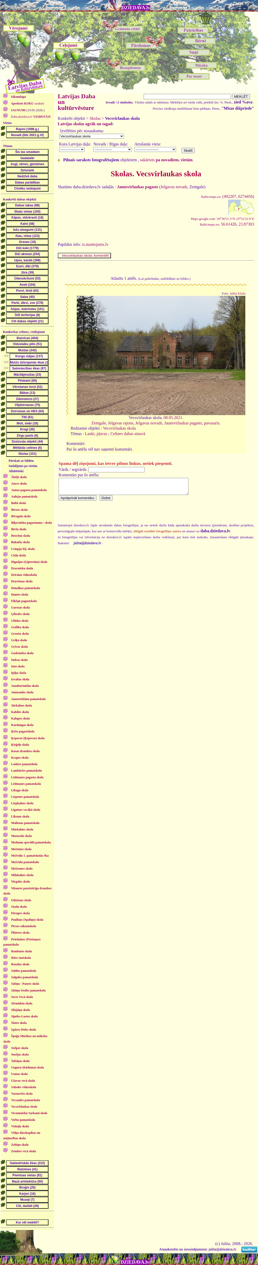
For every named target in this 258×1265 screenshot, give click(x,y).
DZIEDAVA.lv (136, 7)
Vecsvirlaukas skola (119, 428)
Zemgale (99, 423)
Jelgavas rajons (120, 423)
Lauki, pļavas (96, 433)
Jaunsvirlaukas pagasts (183, 423)
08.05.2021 (173, 417)
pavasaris (212, 423)
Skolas (95, 118)
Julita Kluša (238, 293)
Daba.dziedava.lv (30, 116)
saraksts (27, 103)
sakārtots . (167, 160)
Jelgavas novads (174, 187)
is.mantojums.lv (95, 244)
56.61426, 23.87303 (227, 224)
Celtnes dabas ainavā (127, 433)
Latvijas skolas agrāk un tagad (85, 124)
